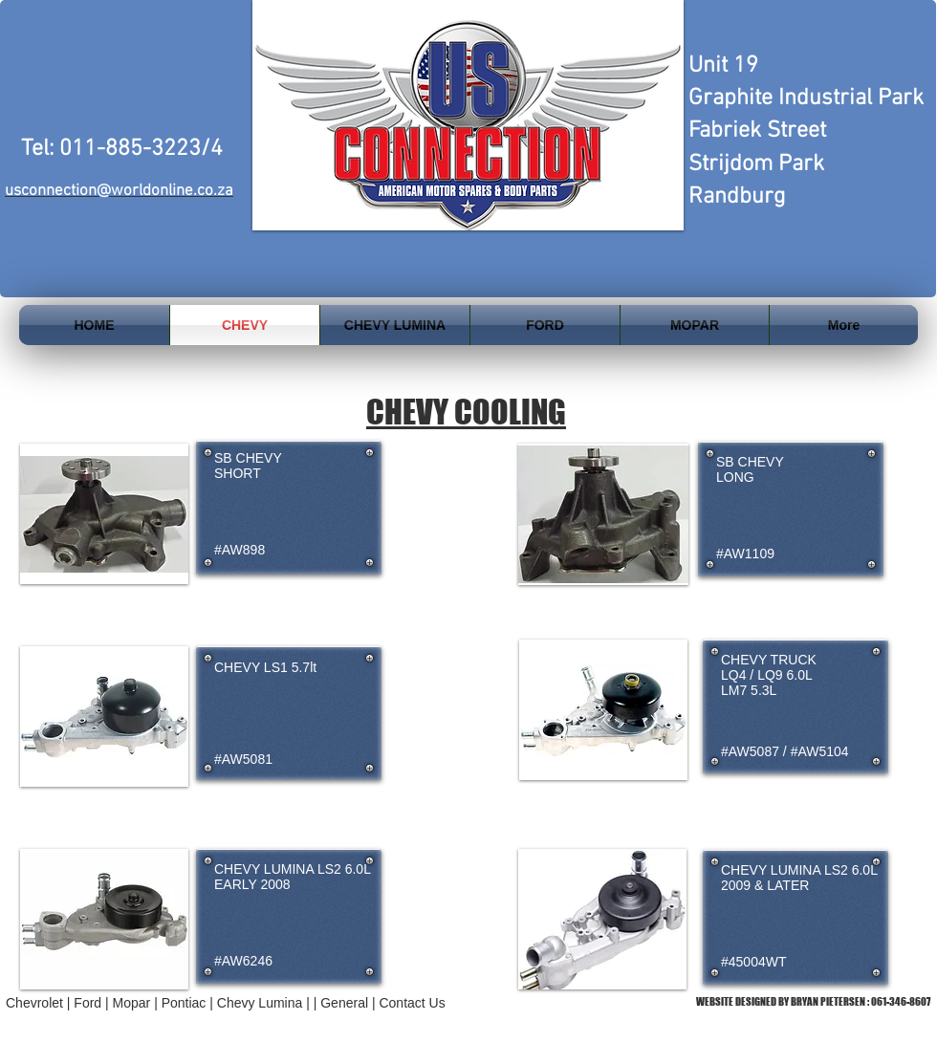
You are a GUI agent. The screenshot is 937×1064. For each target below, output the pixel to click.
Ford (87, 1002)
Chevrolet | (40, 1002)
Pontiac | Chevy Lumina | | (241, 1002)
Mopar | (137, 1002)
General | (349, 1002)
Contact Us (412, 1002)
